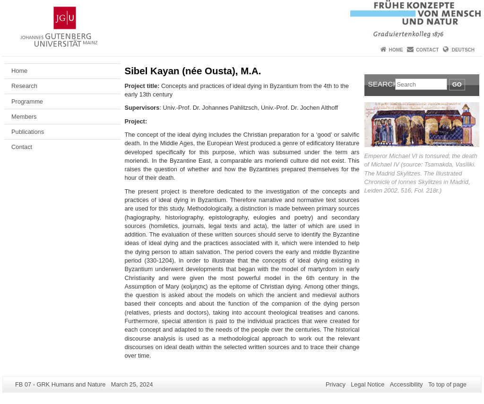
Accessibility (406, 384)
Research (24, 85)
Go (457, 84)
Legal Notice (367, 384)
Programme (27, 101)
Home (396, 50)
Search (382, 84)
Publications (27, 131)
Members (23, 116)
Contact (427, 50)
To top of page (447, 384)
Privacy (336, 384)
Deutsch (463, 50)
